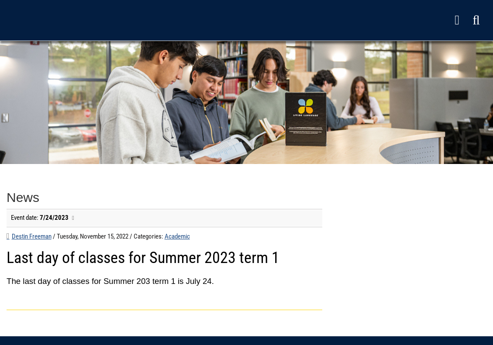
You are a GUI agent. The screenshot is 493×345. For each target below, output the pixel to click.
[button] (476, 20)
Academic (177, 236)
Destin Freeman (32, 236)
